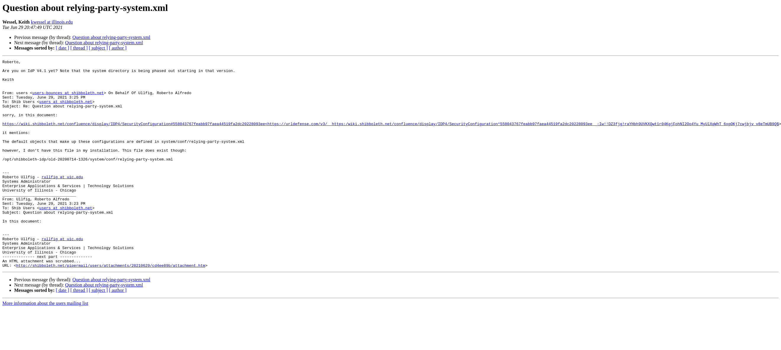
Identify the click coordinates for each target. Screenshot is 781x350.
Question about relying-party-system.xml (111, 37)
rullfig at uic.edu (62, 200)
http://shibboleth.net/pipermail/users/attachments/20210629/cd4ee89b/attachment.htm (110, 307)
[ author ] (118, 47)
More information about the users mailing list (45, 344)
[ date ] (62, 47)
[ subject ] (98, 47)
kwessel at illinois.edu (52, 21)
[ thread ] (79, 47)
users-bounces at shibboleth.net (68, 99)
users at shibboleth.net (65, 110)
